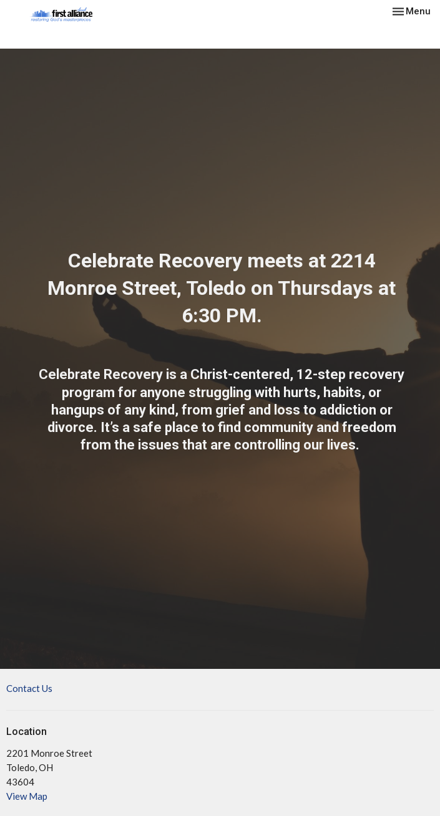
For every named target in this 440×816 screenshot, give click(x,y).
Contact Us (29, 688)
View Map (26, 796)
